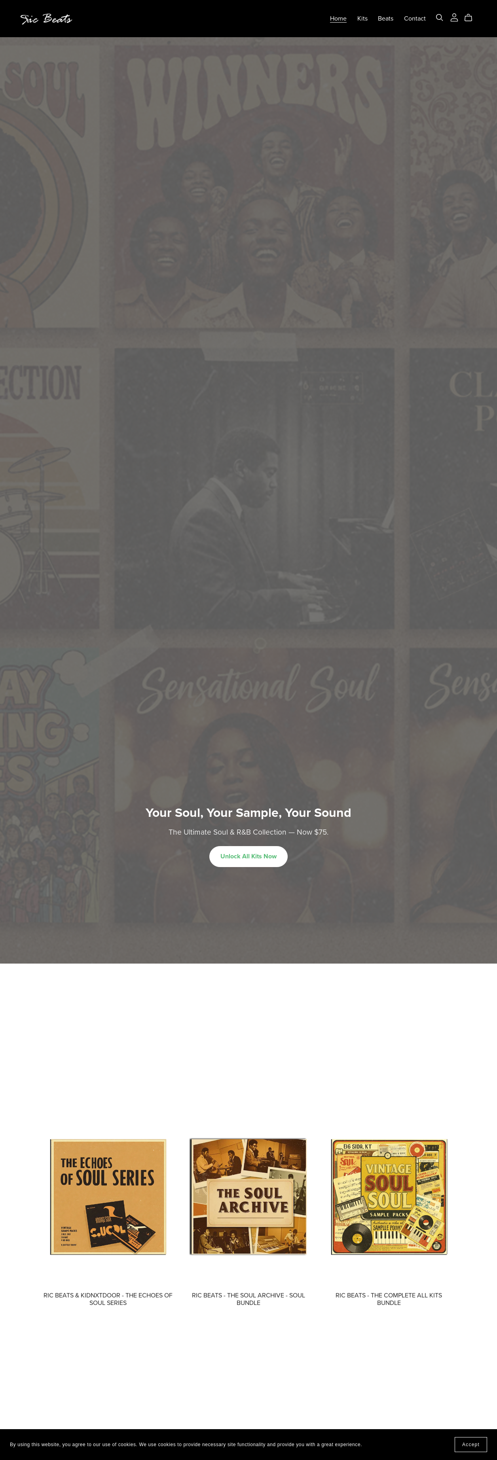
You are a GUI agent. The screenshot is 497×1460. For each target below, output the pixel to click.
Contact (415, 19)
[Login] (454, 17)
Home (338, 19)
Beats (385, 19)
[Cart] (471, 18)
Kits (362, 19)
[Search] (439, 17)
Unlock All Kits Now (248, 856)
